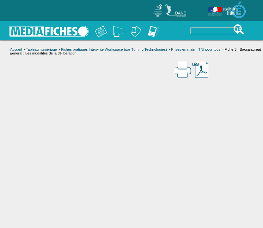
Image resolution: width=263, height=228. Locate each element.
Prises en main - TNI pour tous (195, 49)
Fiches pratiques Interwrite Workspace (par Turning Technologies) (114, 49)
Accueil (16, 49)
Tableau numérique (41, 49)
